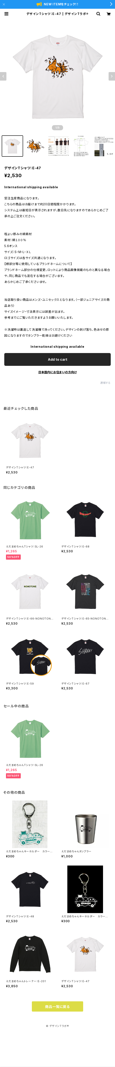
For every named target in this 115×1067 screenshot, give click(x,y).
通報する (105, 382)
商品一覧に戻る (57, 1007)
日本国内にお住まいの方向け (57, 372)
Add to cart (57, 359)
